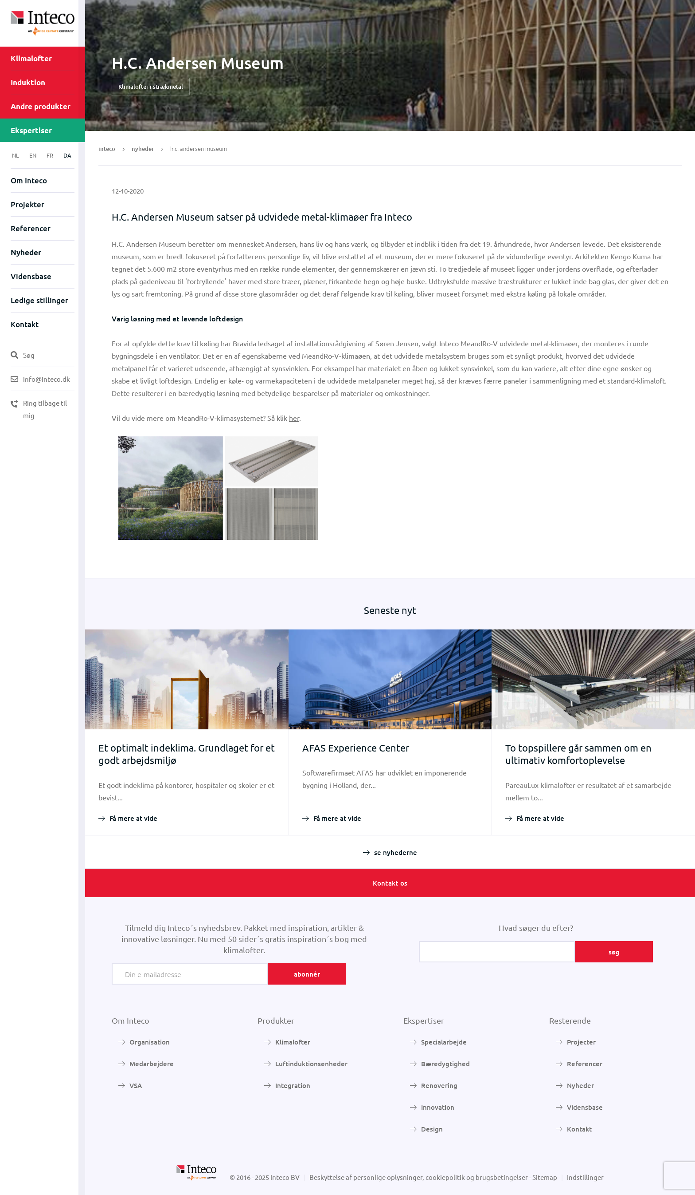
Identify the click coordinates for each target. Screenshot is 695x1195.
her (294, 417)
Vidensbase (31, 276)
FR (50, 155)
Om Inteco (29, 180)
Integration (292, 1085)
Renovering (439, 1085)
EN (32, 155)
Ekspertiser (31, 130)
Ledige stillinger (39, 300)
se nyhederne (395, 852)
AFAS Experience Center (355, 747)
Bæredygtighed (445, 1063)
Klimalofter (31, 58)
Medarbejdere (151, 1063)
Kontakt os (390, 882)
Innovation (437, 1107)
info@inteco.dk (40, 379)
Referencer (31, 228)
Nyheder (26, 252)
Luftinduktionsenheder (311, 1063)
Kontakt (25, 324)
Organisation (149, 1041)
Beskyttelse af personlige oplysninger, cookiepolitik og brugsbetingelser (418, 1177)
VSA (135, 1085)
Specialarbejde (444, 1041)
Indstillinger (585, 1177)
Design (432, 1128)
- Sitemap (543, 1177)
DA (67, 155)
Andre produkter (40, 106)
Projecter (581, 1041)
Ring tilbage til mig (39, 409)
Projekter (27, 204)
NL (15, 155)
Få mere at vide (133, 818)
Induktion (28, 82)
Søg (23, 355)
